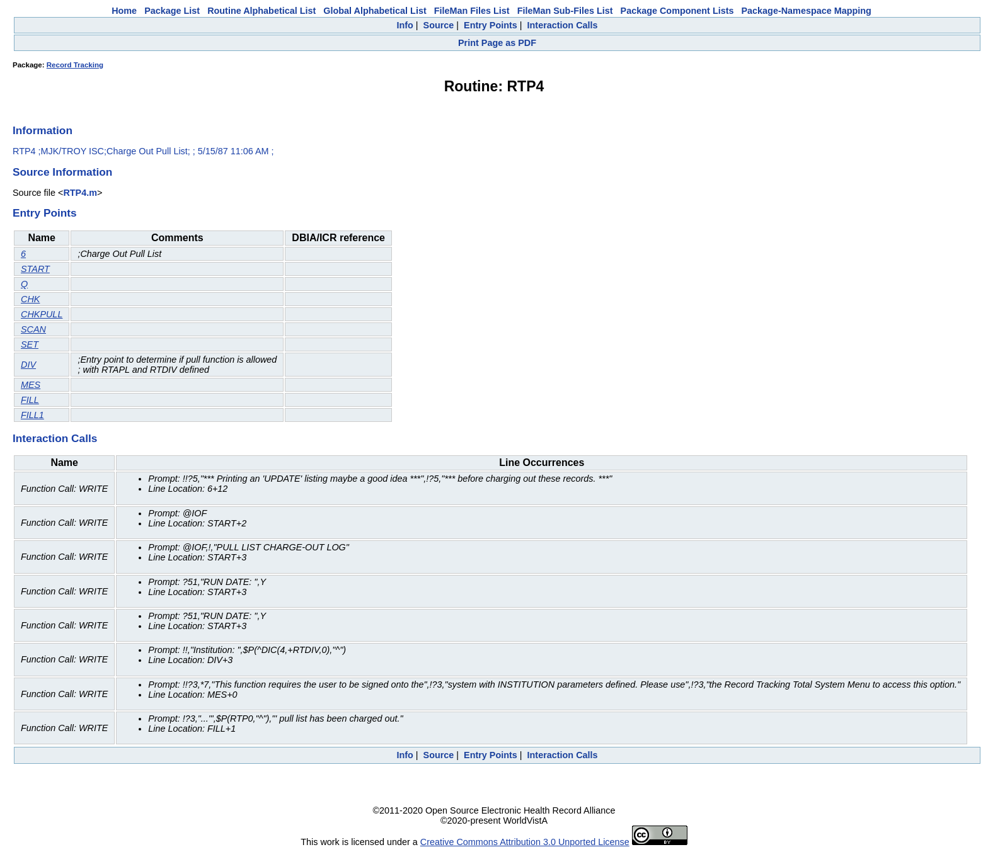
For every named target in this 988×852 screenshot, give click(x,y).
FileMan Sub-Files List (565, 11)
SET (29, 344)
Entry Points (490, 25)
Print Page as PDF (497, 43)
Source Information (62, 172)
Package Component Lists (677, 11)
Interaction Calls (562, 25)
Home (124, 11)
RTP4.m (80, 193)
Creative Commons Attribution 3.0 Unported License (524, 842)
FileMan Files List (472, 11)
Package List (172, 11)
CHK (30, 299)
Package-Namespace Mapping (806, 11)
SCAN (33, 329)
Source (438, 25)
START (35, 269)
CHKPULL (41, 314)
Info (404, 25)
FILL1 (32, 415)
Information (42, 130)
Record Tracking (75, 65)
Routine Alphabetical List (261, 11)
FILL (30, 400)
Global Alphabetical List (374, 11)
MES (30, 385)
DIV (28, 365)
